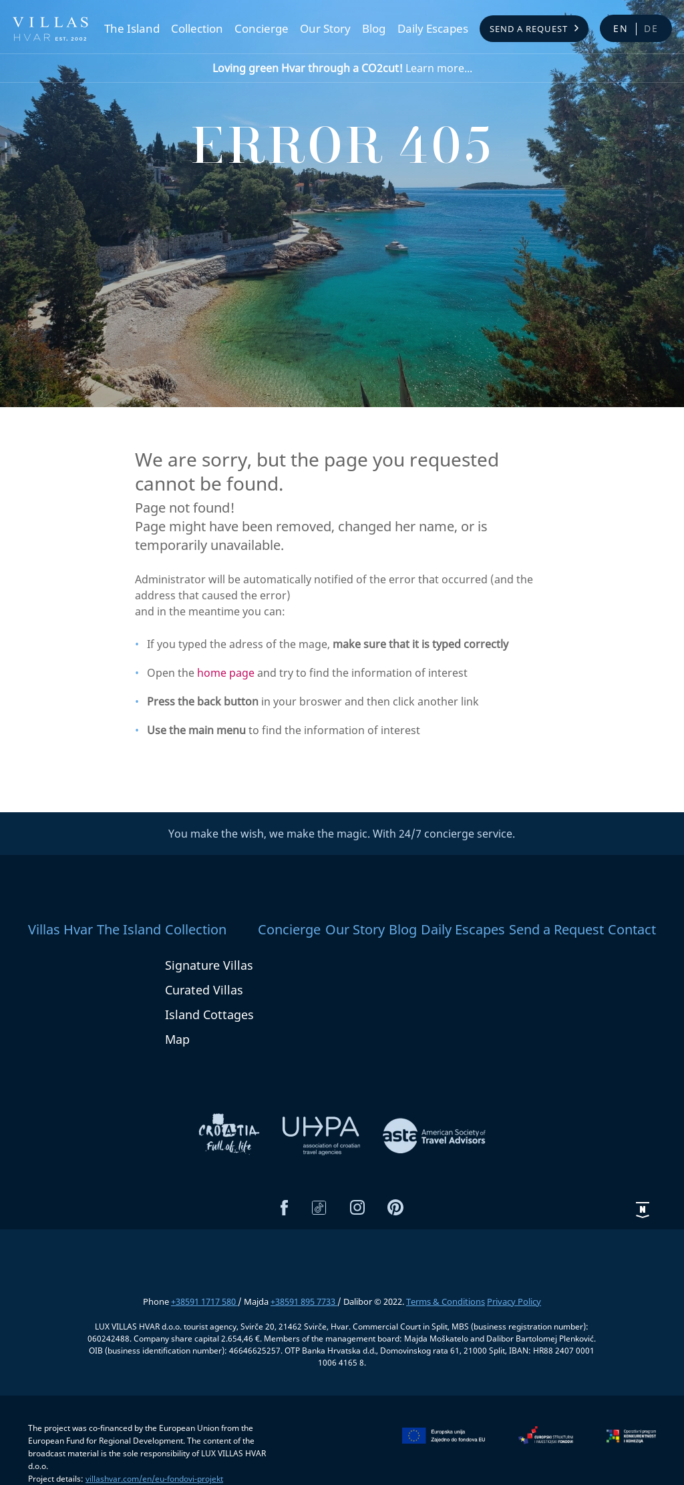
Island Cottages (209, 1014)
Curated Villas (204, 990)
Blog (373, 29)
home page (225, 672)
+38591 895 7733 (304, 1301)
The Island (132, 29)
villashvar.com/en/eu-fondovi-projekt (154, 1478)
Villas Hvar (60, 929)
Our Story (325, 29)
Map (177, 1039)
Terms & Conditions (445, 1301)
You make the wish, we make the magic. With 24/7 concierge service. (341, 833)
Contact (632, 929)
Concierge (261, 29)
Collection (197, 29)
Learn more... (342, 68)
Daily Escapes (432, 29)
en (621, 28)
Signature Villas (209, 965)
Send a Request (529, 29)
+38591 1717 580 (204, 1301)
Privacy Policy (514, 1301)
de (651, 28)
